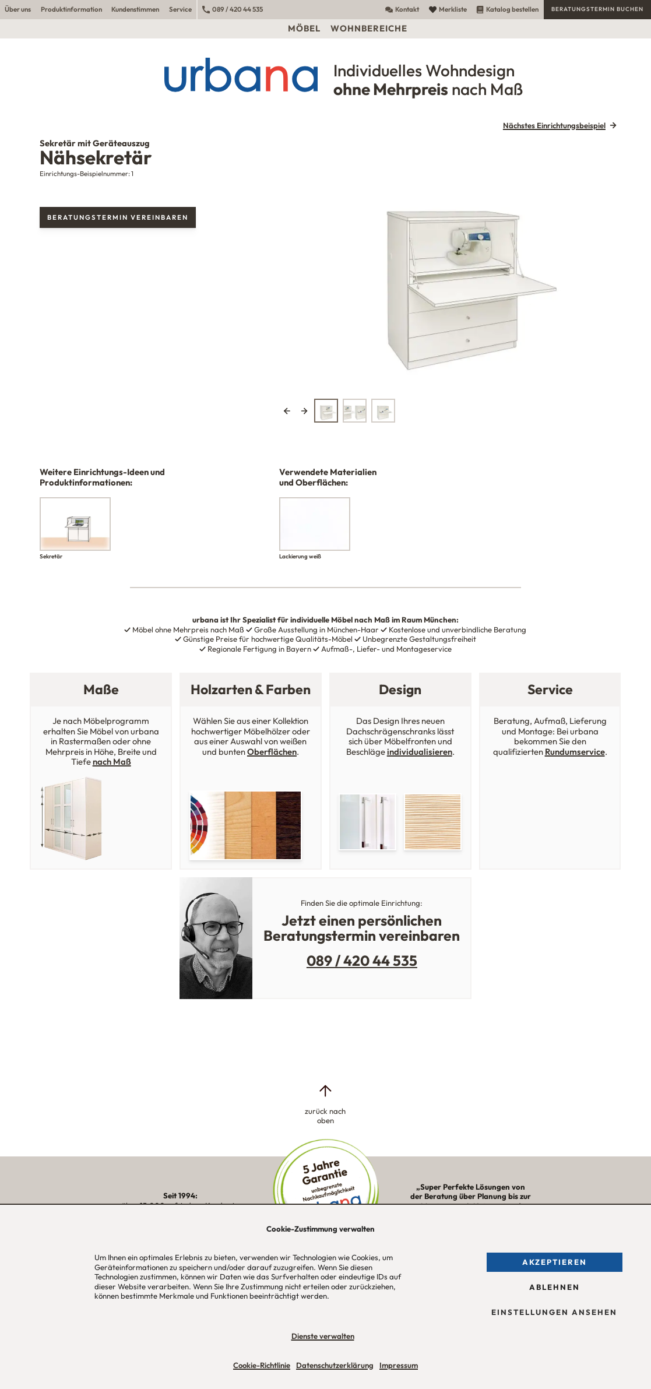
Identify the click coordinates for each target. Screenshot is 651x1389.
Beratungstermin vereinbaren (117, 217)
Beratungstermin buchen (597, 9)
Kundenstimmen (135, 9)
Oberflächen (272, 751)
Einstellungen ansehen (554, 1312)
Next (304, 411)
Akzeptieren (554, 1262)
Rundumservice (575, 751)
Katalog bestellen (507, 9)
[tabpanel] (450, 266)
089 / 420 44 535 (232, 9)
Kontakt (402, 9)
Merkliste (448, 9)
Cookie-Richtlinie (261, 1365)
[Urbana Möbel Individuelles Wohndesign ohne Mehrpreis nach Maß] (325, 75)
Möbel (304, 28)
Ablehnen (554, 1287)
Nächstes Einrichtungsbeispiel (554, 125)
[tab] (326, 411)
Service (180, 9)
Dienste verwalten (322, 1336)
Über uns (18, 9)
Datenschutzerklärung (335, 1365)
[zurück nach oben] (325, 1104)
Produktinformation (71, 9)
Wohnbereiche (368, 28)
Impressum (398, 1365)
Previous (286, 411)
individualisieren (419, 751)
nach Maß (112, 761)
